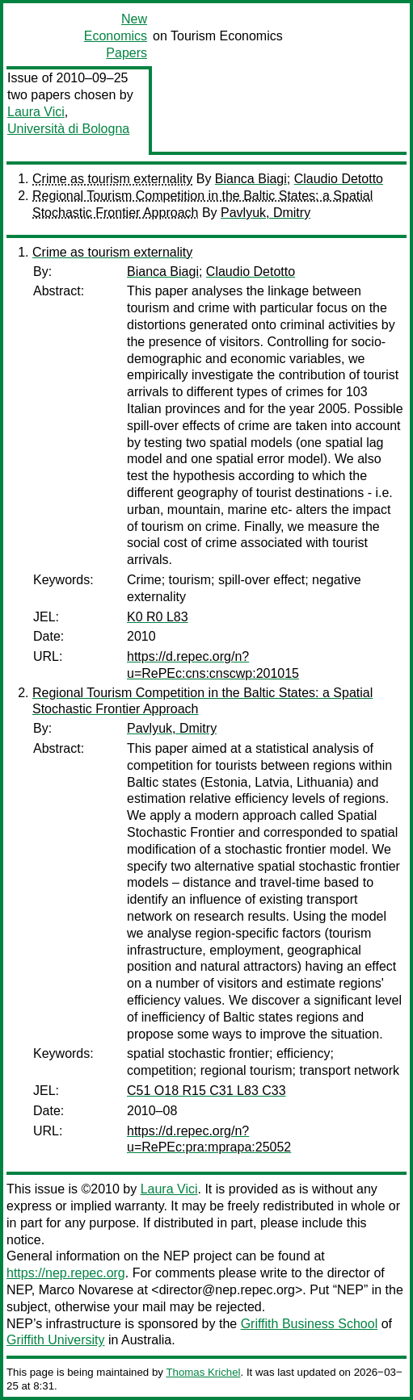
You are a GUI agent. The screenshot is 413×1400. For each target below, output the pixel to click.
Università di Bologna (68, 129)
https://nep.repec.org (65, 1273)
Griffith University (55, 1340)
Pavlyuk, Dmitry (265, 212)
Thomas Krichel (203, 1372)
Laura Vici (36, 112)
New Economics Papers (115, 36)
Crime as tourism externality (112, 179)
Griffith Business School (309, 1324)
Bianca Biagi (251, 179)
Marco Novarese (86, 1290)
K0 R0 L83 (157, 617)
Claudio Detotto (338, 179)
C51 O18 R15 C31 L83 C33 (206, 1090)
